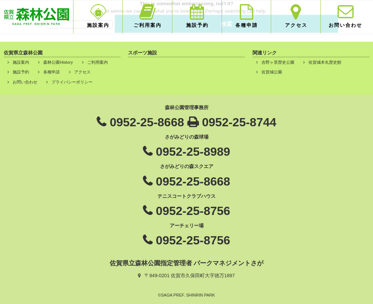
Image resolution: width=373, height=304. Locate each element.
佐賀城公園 (271, 72)
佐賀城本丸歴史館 (324, 62)
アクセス (296, 25)
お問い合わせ (345, 25)
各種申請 (246, 25)
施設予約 (197, 25)
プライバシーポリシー (72, 82)
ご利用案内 (148, 25)
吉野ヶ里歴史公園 (277, 62)
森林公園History (58, 62)
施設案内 (98, 25)
